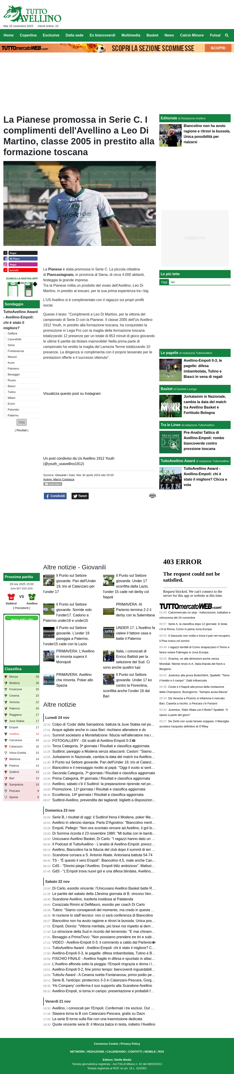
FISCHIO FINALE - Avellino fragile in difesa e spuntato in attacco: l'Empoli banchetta (119, 958)
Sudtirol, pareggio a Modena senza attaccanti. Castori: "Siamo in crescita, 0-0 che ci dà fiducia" (128, 751)
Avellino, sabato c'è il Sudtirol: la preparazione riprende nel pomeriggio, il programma (119, 784)
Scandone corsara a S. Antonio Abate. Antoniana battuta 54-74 (102, 855)
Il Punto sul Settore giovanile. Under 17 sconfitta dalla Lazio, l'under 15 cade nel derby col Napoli (126, 586)
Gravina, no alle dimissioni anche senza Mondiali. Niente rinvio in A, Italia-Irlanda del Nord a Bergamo (192, 664)
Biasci (12, 386)
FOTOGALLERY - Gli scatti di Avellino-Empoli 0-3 (91, 740)
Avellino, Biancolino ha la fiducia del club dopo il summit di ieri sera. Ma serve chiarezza (122, 849)
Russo (12, 380)
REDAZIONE (95, 1051)
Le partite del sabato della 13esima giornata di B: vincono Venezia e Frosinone (115, 894)
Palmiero (13, 368)
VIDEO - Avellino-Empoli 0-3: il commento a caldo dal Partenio (102, 942)
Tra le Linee (170, 425)
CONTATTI (135, 1051)
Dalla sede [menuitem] (74, 35)
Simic (11, 345)
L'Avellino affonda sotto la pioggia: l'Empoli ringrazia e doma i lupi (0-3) (108, 964)
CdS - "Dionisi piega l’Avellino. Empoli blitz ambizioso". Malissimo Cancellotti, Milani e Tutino (126, 866)
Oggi (164, 282)
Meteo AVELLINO (22, 619)
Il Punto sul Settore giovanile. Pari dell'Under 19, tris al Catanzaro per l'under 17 (116, 762)
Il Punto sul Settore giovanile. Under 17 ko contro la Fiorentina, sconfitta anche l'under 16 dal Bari (127, 685)
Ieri (173, 282)
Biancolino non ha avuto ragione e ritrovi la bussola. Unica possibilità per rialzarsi (117, 921)
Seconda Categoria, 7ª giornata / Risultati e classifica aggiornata (103, 773)
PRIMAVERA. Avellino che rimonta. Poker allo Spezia (74, 680)
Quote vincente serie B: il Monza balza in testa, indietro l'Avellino (103, 1024)
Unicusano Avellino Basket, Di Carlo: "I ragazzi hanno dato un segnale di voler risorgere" (123, 839)
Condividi (55, 496)
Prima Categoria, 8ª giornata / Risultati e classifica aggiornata (101, 778)
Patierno (13, 415)
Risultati (21, 430)
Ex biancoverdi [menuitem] (102, 35)
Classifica (13, 669)
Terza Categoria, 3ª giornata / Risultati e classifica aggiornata (100, 746)
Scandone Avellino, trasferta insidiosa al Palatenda (92, 899)
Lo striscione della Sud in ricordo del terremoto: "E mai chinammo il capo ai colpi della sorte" (125, 931)
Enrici (11, 403)
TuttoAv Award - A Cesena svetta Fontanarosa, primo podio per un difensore (113, 975)
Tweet (80, 496)
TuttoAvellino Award (178, 461)
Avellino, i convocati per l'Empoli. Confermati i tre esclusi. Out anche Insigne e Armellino (122, 1008)
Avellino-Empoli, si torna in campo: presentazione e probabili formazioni (109, 991)
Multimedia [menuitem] (131, 35)
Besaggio (14, 374)
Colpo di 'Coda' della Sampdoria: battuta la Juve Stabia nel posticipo (106, 724)
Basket (166, 389)
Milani (11, 398)
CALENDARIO (116, 1051)
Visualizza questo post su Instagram (72, 393)
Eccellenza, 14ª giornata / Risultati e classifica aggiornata (98, 795)
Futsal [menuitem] (215, 35)
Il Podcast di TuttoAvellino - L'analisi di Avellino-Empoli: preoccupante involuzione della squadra (128, 844)
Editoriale (169, 118)
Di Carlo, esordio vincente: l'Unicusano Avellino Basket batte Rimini (106, 888)
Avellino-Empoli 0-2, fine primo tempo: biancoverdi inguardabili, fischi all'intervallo (117, 969)
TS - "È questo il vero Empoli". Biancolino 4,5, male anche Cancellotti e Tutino (114, 860)
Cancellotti (14, 339)
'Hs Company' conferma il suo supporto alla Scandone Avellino (102, 986)
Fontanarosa (16, 351)
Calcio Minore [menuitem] (192, 35)
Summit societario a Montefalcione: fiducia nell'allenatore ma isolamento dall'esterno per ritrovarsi (130, 735)
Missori (12, 357)
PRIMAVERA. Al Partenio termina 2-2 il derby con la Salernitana (135, 609)
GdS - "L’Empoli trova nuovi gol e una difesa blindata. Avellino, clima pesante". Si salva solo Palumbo (133, 871)
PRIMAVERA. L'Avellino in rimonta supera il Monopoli (75, 656)
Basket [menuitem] (152, 35)
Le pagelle (169, 353)
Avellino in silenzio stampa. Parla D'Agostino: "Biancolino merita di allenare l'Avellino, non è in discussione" (137, 822)
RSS (161, 1051)
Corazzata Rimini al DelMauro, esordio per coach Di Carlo (98, 904)
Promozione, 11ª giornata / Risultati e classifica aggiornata (98, 789)
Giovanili (60, 475)
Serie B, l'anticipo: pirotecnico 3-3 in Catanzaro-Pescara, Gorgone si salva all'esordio (120, 980)
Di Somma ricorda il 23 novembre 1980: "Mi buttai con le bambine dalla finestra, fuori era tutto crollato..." (135, 833)
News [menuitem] (169, 35)
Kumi (11, 362)
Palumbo (13, 409)
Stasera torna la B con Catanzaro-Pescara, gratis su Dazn (98, 1013)
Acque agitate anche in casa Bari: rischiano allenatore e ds (99, 730)
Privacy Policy (130, 1043)
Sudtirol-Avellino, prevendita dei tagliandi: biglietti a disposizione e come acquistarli (118, 800)
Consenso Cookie (106, 1043)
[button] (21, 422)
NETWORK (77, 1051)
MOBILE (150, 1051)
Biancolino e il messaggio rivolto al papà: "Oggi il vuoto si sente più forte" (110, 768)
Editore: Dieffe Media (117, 1059)
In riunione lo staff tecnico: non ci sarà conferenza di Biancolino (102, 915)
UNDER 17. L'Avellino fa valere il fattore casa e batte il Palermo (135, 633)
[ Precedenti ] (21, 608)
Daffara (12, 333)
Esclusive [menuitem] (51, 35)
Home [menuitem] (9, 35)
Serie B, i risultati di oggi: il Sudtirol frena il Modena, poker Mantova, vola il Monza (117, 817)
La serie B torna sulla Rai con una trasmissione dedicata (97, 1019)
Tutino (12, 392)
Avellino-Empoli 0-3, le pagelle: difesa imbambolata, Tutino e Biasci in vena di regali (118, 953)
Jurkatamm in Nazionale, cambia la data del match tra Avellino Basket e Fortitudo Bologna (124, 757)
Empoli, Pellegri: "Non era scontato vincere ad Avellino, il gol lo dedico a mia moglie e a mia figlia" (130, 828)
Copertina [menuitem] (28, 35)
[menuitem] (226, 35)
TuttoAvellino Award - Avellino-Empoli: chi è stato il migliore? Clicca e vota (111, 948)
